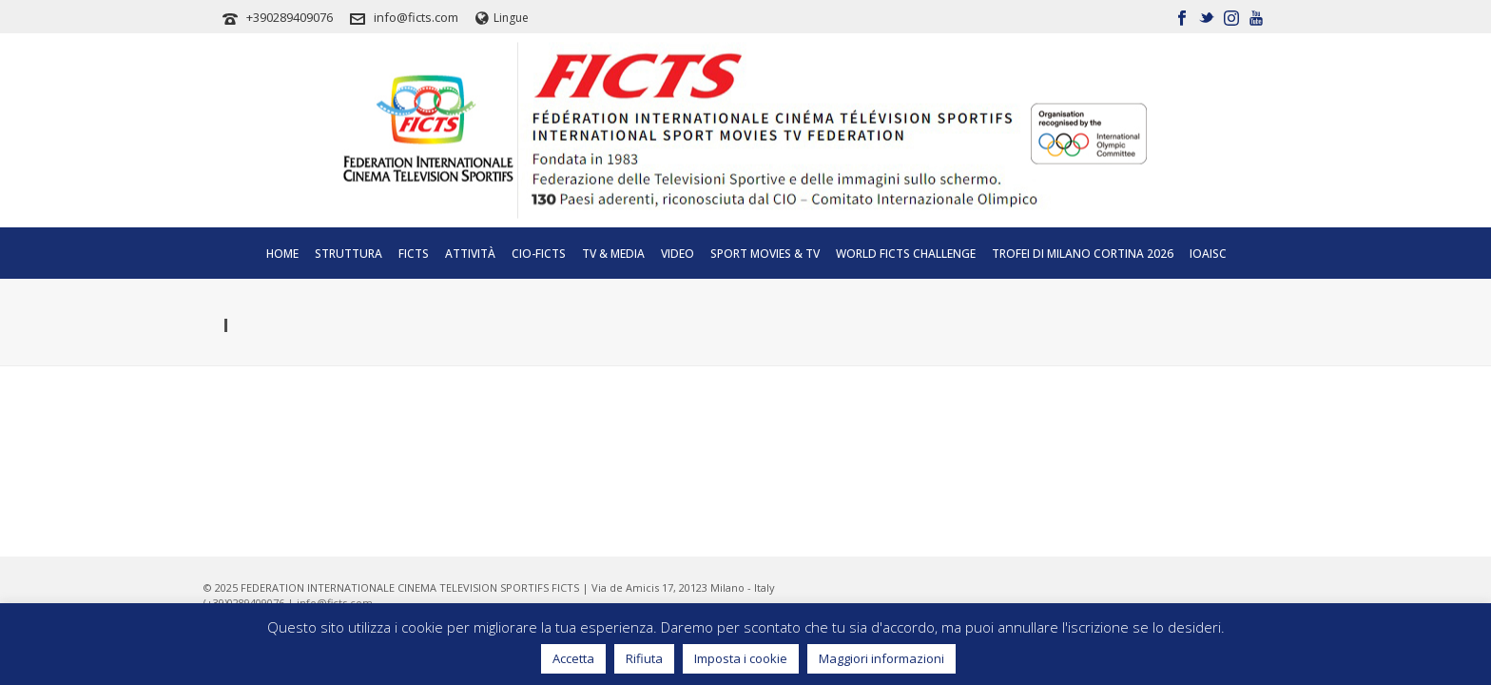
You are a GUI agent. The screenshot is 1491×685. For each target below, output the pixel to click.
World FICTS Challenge (906, 253)
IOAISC (1208, 253)
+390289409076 (289, 17)
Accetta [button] (573, 658)
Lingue (502, 18)
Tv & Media (613, 253)
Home (282, 253)
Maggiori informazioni (881, 658)
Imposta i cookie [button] (740, 658)
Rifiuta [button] (644, 658)
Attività (470, 253)
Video (677, 253)
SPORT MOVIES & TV (765, 253)
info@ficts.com (416, 17)
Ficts (413, 253)
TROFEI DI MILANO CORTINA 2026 (1082, 253)
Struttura (348, 253)
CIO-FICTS (539, 253)
